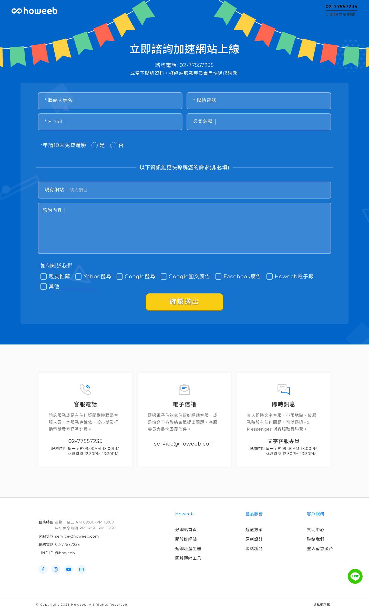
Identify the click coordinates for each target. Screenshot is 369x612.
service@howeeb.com (77, 536)
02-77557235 (67, 544)
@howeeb (65, 553)
